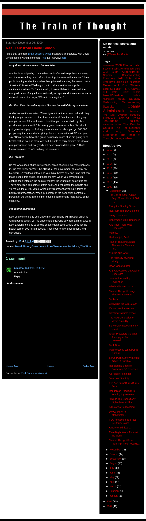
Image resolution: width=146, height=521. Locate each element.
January (114, 495)
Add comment (15, 283)
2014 (110, 163)
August (114, 463)
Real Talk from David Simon (124, 210)
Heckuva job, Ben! (119, 237)
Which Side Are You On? (122, 286)
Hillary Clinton (131, 92)
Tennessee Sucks (112, 124)
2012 (110, 172)
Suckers (113, 299)
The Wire (85, 246)
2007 (110, 506)
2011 (110, 177)
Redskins (135, 114)
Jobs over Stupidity (119, 378)
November (115, 449)
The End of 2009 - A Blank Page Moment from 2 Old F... (124, 198)
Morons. (113, 232)
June (113, 472)
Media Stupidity (129, 98)
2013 (110, 168)
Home (50, 366)
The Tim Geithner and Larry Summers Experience (121, 131)
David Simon (22, 246)
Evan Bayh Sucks (112, 81)
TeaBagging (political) (121, 121)
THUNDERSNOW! (119, 253)
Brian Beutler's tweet (39, 53)
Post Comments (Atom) (34, 373)
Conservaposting (131, 75)
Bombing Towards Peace (122, 313)
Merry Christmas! (118, 215)
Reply (17, 276)
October (114, 454)
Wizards (129, 138)
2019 (110, 149)
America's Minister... (120, 427)
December (115, 190)
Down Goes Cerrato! (120, 266)
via (44, 57)
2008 (110, 501)
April (112, 481)
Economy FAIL (113, 78)
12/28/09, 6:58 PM (35, 268)
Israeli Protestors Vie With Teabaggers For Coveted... (123, 337)
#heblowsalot (108, 66)
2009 (110, 186)
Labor (136, 95)
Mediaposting (110, 102)
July (112, 468)
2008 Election (124, 65)
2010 (110, 182)
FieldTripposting (131, 81)
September (116, 458)
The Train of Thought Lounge (121, 136)
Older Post (89, 366)
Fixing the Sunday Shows (122, 206)
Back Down (115, 345)
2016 (110, 154)
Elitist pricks (133, 78)
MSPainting (108, 99)
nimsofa (19, 268)
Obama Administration (121, 108)
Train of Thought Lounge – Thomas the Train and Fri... (123, 245)
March (113, 486)
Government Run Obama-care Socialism (55, 246)
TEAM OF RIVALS (128, 117)
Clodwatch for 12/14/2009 (123, 303)
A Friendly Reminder (120, 373)
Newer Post (12, 366)
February (115, 491)
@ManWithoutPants (117, 54)
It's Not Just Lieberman (121, 308)
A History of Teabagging (122, 407)
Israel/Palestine (113, 95)
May (112, 477)
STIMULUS (109, 117)
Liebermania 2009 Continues (124, 220)
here (64, 57)
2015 (110, 159)
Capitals (107, 75)
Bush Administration (126, 72)
